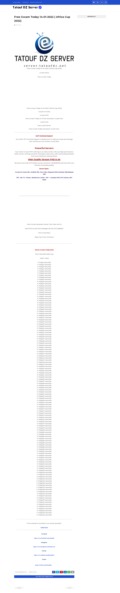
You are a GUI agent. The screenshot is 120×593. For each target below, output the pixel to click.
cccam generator (20, 572)
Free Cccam (32, 572)
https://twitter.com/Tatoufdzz (43, 565)
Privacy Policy (17, 2)
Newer (19, 587)
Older (69, 587)
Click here (44, 527)
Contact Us (25, 2)
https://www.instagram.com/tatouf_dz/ (44, 546)
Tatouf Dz (18, 25)
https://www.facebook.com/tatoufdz (44, 538)
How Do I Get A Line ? (36, 2)
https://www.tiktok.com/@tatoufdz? (44, 555)
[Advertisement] (44, 92)
